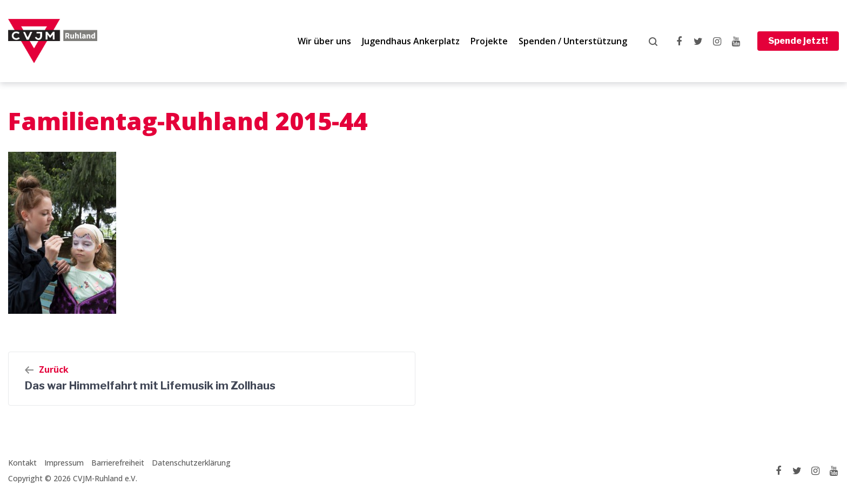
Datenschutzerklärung (191, 462)
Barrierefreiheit (117, 462)
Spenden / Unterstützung (573, 41)
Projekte (489, 41)
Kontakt (22, 462)
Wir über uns (324, 41)
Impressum (64, 462)
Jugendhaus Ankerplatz (411, 41)
